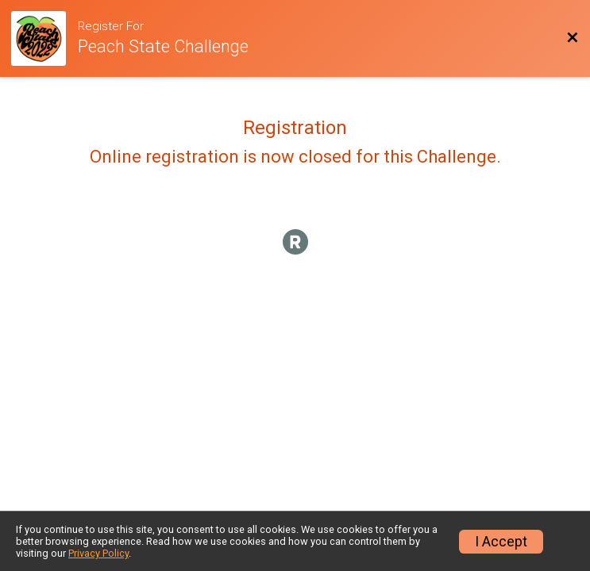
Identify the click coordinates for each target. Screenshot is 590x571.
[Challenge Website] (44, 38)
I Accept (501, 542)
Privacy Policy (98, 553)
